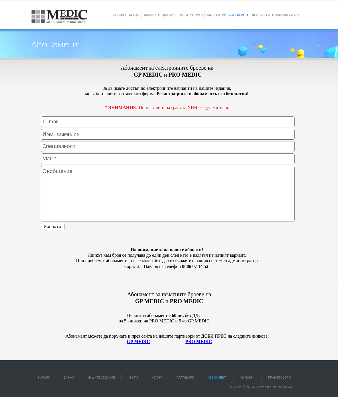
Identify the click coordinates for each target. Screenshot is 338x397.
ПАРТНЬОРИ (216, 15)
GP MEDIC (138, 341)
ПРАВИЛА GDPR (285, 15)
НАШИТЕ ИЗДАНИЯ (158, 15)
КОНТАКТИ (261, 15)
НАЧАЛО (119, 15)
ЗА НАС (134, 15)
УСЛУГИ (196, 15)
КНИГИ (182, 15)
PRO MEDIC (198, 341)
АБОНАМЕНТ (239, 15)
